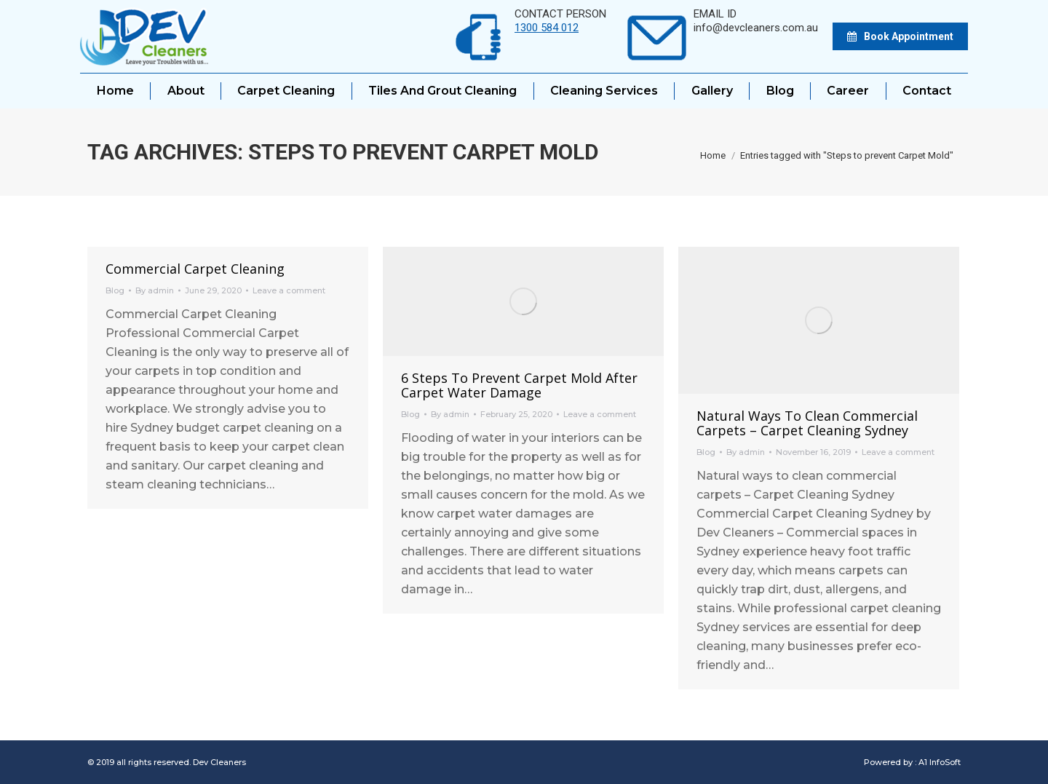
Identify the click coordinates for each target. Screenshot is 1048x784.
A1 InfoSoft (939, 762)
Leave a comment (289, 290)
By (154, 290)
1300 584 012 (547, 27)
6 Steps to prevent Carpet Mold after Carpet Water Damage (519, 385)
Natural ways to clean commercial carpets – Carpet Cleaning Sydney (807, 423)
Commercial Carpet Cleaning (195, 268)
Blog (115, 290)
